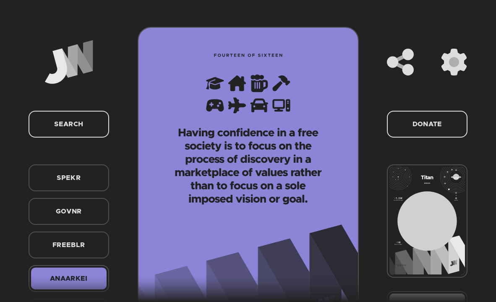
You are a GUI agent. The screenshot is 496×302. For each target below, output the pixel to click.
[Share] (400, 62)
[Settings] (454, 62)
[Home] (68, 62)
